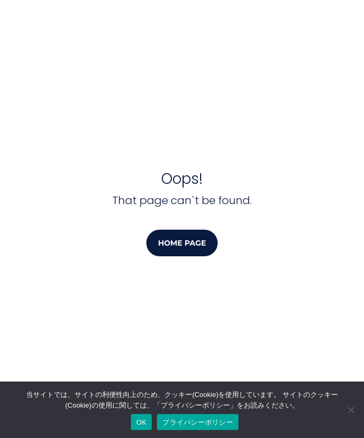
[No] (350, 409)
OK (141, 422)
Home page (182, 243)
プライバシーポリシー (197, 422)
